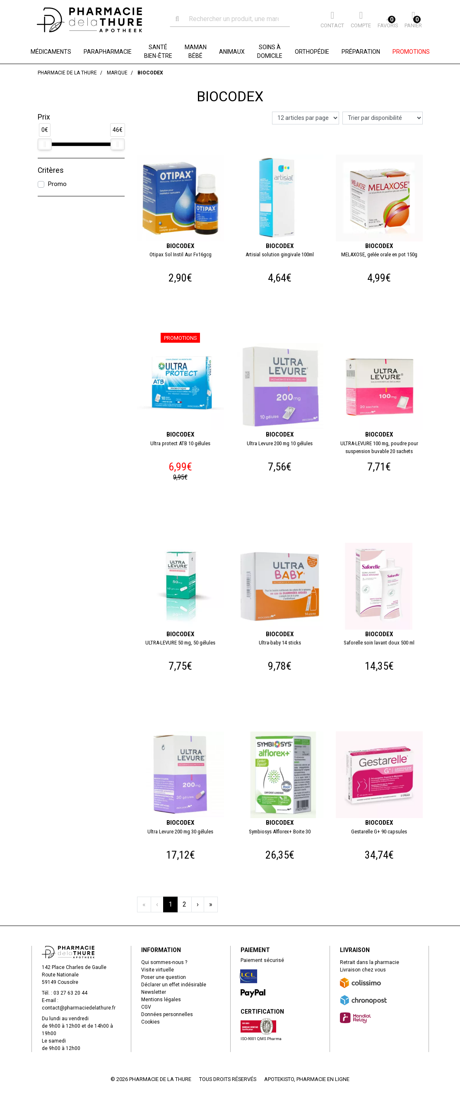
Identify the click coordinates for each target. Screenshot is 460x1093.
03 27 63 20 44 (70, 993)
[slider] (45, 144)
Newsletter (153, 992)
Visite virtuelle (157, 970)
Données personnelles (167, 1014)
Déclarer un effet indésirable (173, 985)
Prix (44, 117)
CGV (146, 1007)
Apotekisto (306, 1079)
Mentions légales (161, 999)
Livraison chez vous (363, 970)
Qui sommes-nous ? (164, 962)
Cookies (150, 1022)
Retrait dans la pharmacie (369, 962)
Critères (51, 170)
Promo (57, 184)
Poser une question (163, 977)
